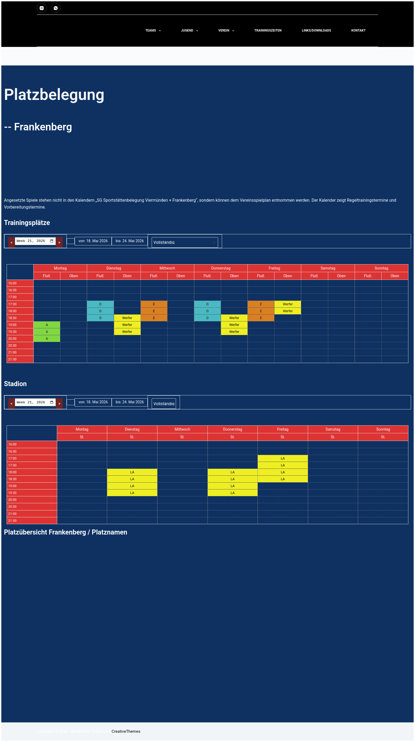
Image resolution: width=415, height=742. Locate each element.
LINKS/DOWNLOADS (316, 30)
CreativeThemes (126, 731)
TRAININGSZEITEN (268, 30)
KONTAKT (358, 30)
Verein (227, 31)
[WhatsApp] (56, 8)
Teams (154, 31)
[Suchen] (376, 31)
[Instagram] (42, 8)
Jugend (190, 31)
